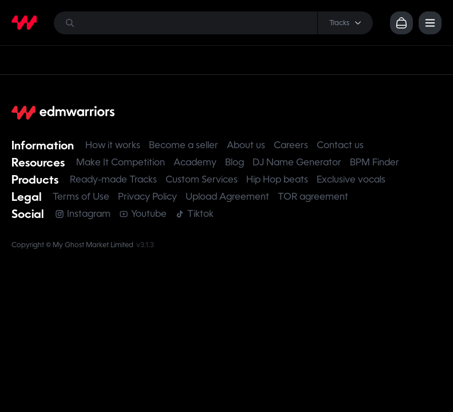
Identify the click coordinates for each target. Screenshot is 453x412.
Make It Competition (120, 162)
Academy (195, 162)
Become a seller (183, 145)
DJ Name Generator (297, 162)
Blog (234, 162)
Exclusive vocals (351, 179)
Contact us (340, 145)
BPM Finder (374, 162)
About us (246, 145)
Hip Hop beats (277, 179)
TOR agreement (313, 196)
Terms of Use (81, 196)
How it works (112, 145)
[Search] (213, 23)
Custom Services (202, 179)
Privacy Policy (147, 196)
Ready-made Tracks (113, 179)
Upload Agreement (227, 196)
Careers (291, 145)
